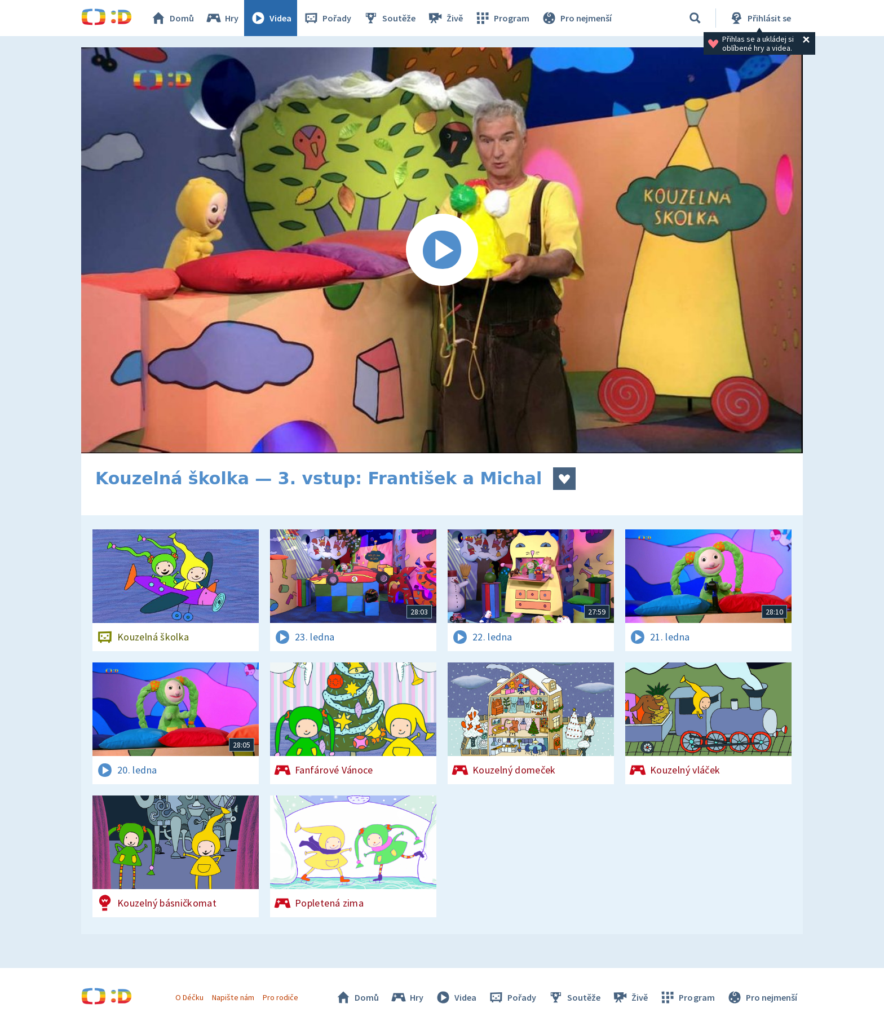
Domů (172, 18)
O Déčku (189, 997)
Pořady (327, 18)
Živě (445, 18)
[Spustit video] (442, 250)
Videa (270, 18)
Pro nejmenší (576, 18)
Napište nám (233, 997)
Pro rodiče (280, 997)
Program (501, 18)
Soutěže (389, 18)
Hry (221, 18)
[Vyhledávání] (695, 18)
